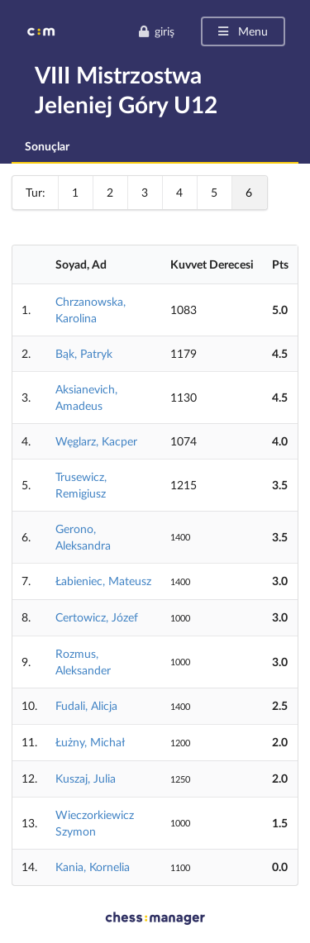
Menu (242, 31)
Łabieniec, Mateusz (103, 581)
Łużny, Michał (90, 742)
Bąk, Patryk (83, 353)
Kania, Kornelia (92, 867)
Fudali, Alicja (86, 705)
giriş (156, 31)
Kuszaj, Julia (85, 778)
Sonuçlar (47, 146)
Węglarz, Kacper (96, 441)
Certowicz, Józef (96, 617)
